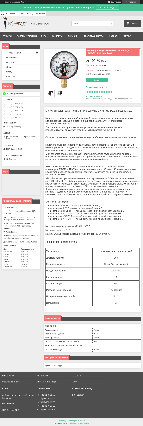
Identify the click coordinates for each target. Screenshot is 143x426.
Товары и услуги (26, 36)
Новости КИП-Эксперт (46, 382)
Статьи (127, 36)
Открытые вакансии (10, 382)
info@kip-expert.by (13, 126)
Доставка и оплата (93, 36)
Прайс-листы (12, 57)
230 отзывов (116, 2)
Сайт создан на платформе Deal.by (71, 421)
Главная (7, 36)
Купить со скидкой (107, 7)
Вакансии (73, 36)
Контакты (57, 36)
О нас (44, 36)
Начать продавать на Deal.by (15, 2)
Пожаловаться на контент (80, 423)
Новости (113, 36)
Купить (97, 80)
